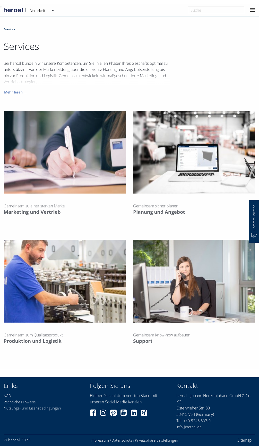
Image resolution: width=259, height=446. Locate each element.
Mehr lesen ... (15, 92)
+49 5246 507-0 (197, 420)
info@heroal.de (188, 426)
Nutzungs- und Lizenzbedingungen (32, 408)
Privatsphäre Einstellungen (156, 440)
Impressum (99, 440)
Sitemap (244, 440)
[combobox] (216, 10)
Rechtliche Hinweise (20, 402)
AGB (7, 395)
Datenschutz (122, 440)
